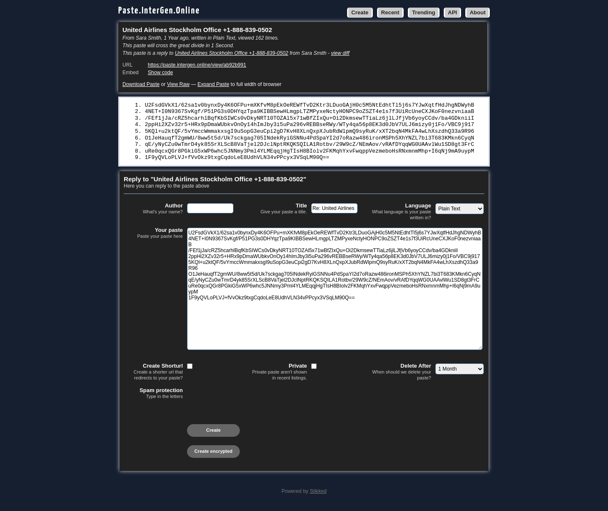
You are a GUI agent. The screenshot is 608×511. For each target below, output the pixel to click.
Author (153, 212)
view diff (340, 53)
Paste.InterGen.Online (159, 11)
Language (401, 215)
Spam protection (153, 397)
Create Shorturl (153, 375)
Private (277, 375)
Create (359, 12)
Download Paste (141, 84)
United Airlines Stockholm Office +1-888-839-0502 (231, 53)
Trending (423, 12)
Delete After (401, 375)
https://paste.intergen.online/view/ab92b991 (197, 65)
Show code (160, 72)
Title (277, 212)
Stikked (318, 495)
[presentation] (188, 419)
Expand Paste (213, 84)
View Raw (178, 84)
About (478, 12)
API (452, 12)
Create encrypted (213, 454)
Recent (390, 12)
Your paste (153, 237)
